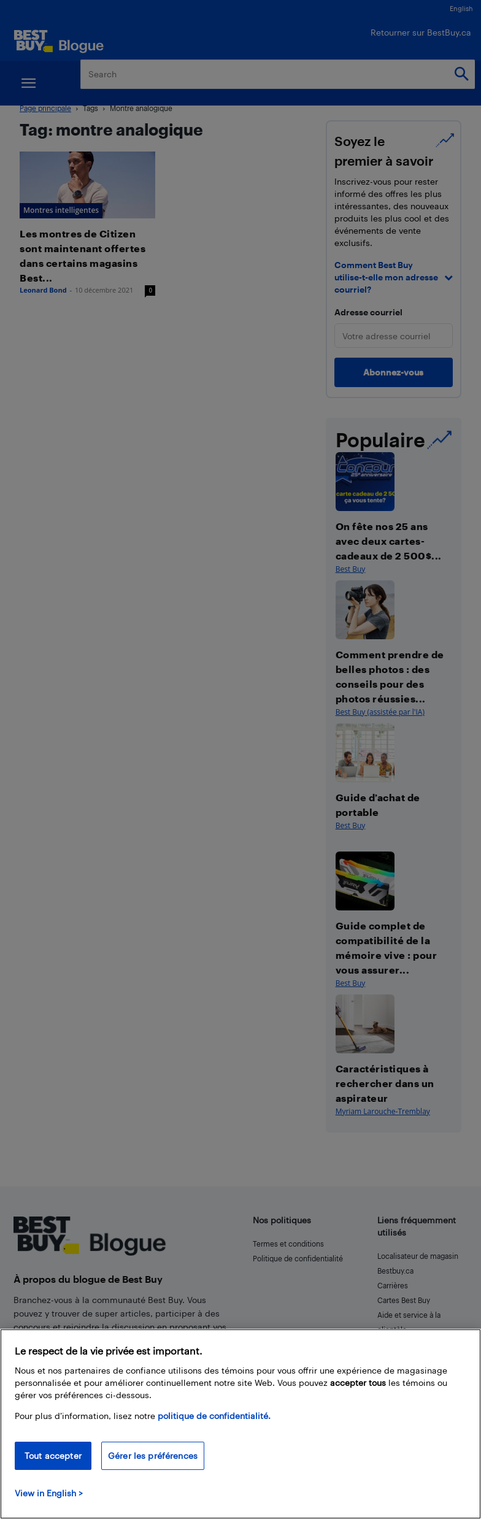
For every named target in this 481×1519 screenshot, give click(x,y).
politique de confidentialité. (214, 1415)
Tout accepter (53, 1455)
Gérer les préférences (153, 1455)
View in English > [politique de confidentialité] (49, 1493)
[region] (240, 1424)
